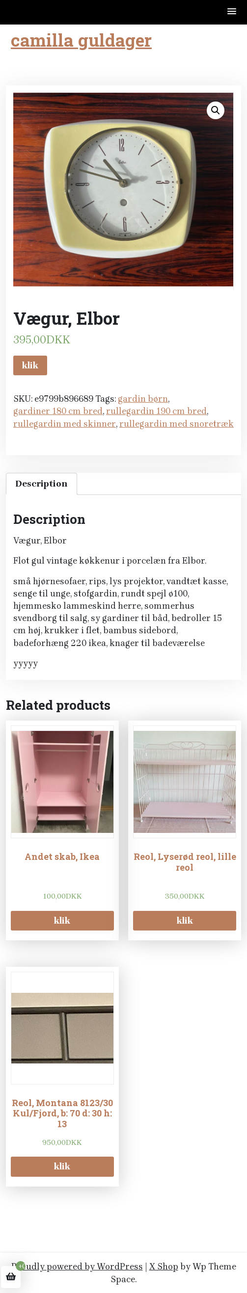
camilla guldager (81, 39)
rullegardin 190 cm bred (156, 411)
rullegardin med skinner (64, 423)
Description (41, 483)
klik (30, 365)
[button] (232, 12)
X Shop (163, 1266)
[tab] (41, 484)
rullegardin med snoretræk (176, 423)
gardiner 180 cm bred (58, 411)
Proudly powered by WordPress (77, 1266)
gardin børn (143, 398)
